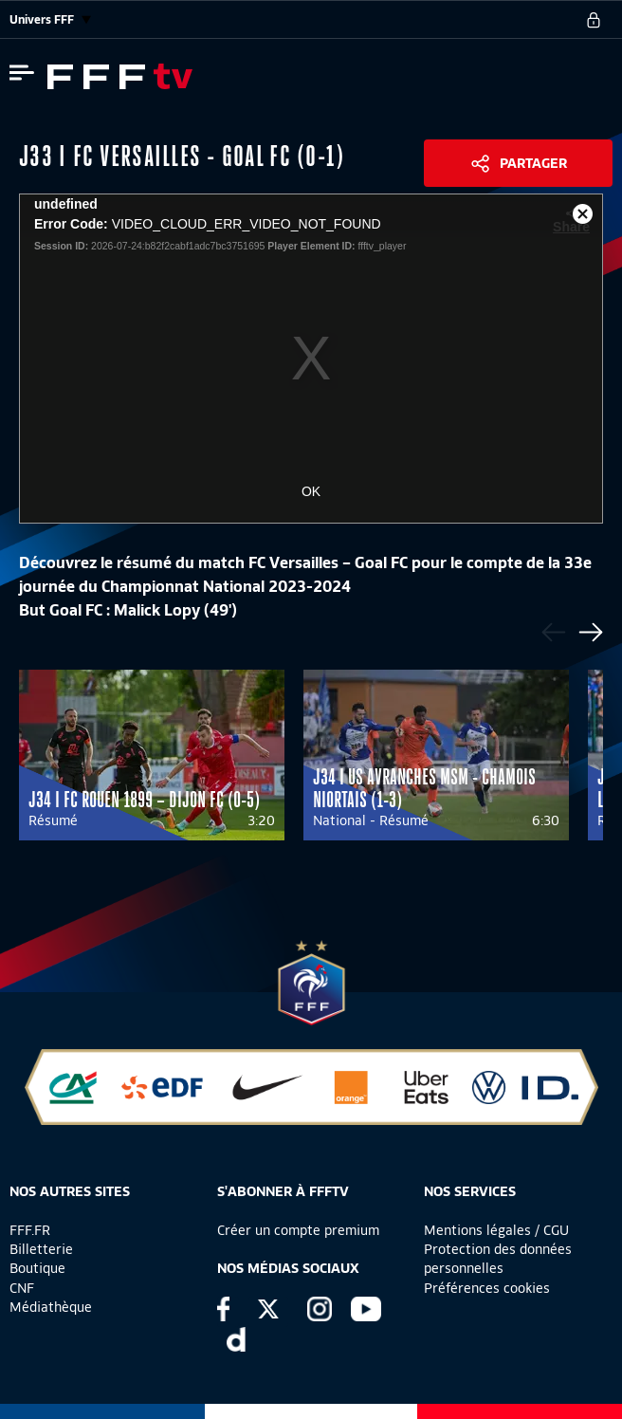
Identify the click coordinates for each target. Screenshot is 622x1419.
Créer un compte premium (298, 1230)
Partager (533, 163)
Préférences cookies (487, 1288)
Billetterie (41, 1249)
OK (311, 491)
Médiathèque (50, 1307)
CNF (21, 1288)
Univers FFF (50, 19)
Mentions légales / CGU (496, 1230)
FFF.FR (29, 1230)
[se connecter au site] (593, 19)
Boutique (37, 1268)
